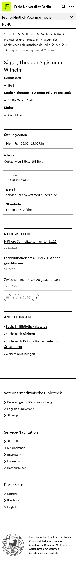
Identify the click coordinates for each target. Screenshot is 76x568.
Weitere (20, 354)
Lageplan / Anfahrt (19, 209)
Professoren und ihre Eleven (21, 39)
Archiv (44, 34)
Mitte (57, 34)
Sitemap (12, 415)
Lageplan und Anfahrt (20, 409)
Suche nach (20, 333)
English (12, 507)
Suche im (26, 326)
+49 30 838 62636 (17, 180)
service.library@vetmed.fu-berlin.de (31, 195)
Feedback (13, 500)
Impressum (14, 454)
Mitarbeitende (16, 448)
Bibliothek (28, 34)
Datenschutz (15, 461)
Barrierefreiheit (16, 468)
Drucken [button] (12, 494)
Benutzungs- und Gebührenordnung (29, 402)
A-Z (58, 45)
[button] (7, 298)
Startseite (10, 34)
